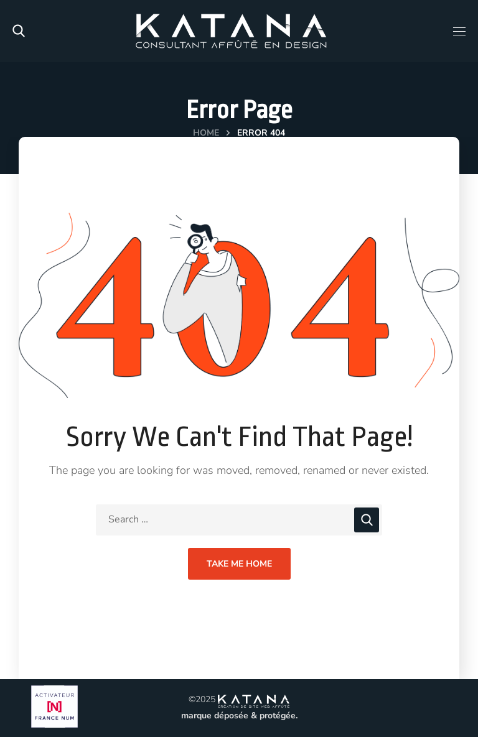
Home (206, 133)
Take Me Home (239, 564)
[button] (18, 31)
